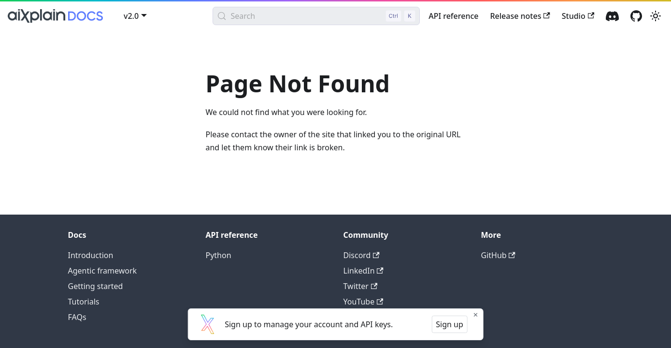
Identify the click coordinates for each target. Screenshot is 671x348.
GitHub (498, 255)
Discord (361, 255)
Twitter (360, 286)
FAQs (77, 317)
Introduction (91, 255)
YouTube (363, 301)
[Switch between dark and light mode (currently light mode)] (655, 16)
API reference (453, 16)
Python (218, 255)
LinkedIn (363, 270)
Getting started (95, 286)
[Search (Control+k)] (316, 16)
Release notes (520, 16)
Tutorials (84, 301)
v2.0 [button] (131, 16)
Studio (578, 16)
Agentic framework (102, 270)
